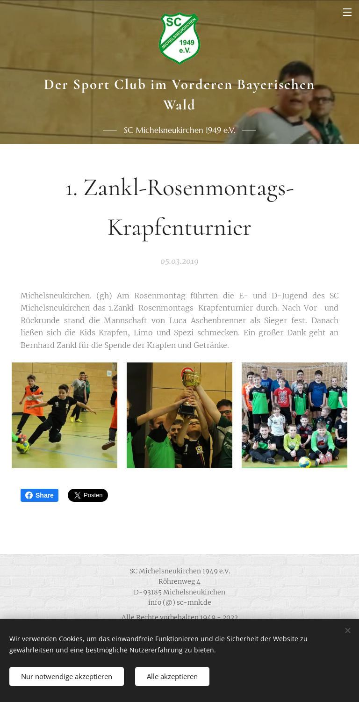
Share (39, 495)
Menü (347, 12)
